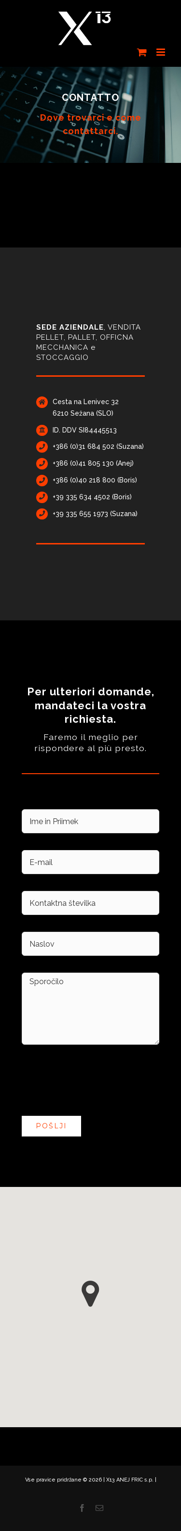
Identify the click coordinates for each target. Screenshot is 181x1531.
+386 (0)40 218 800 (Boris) (95, 480)
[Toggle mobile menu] (161, 52)
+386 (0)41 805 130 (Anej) (93, 463)
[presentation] (95, 1080)
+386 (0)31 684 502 (83, 446)
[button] (90, 1294)
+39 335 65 (70, 514)
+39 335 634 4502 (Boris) (92, 497)
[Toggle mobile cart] (142, 52)
